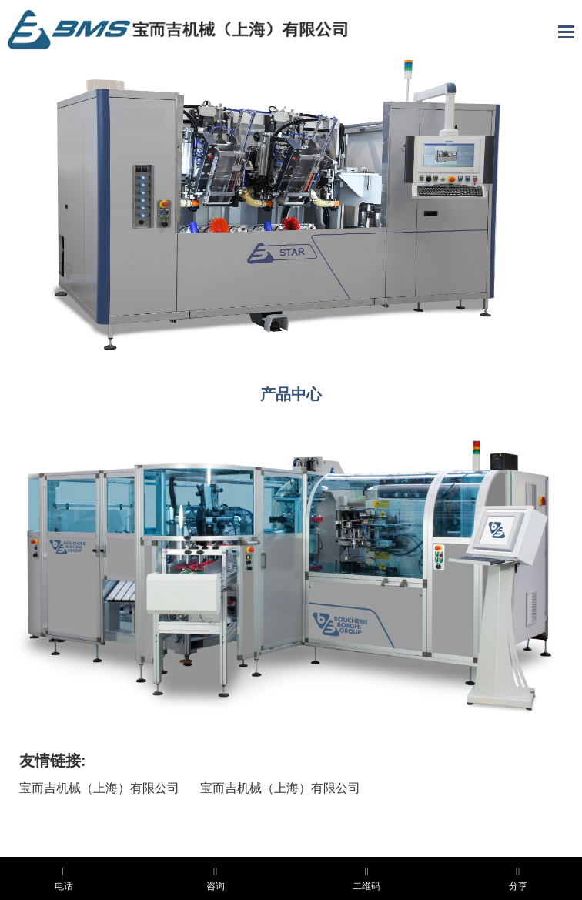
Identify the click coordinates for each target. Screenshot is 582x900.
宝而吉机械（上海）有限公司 (99, 788)
